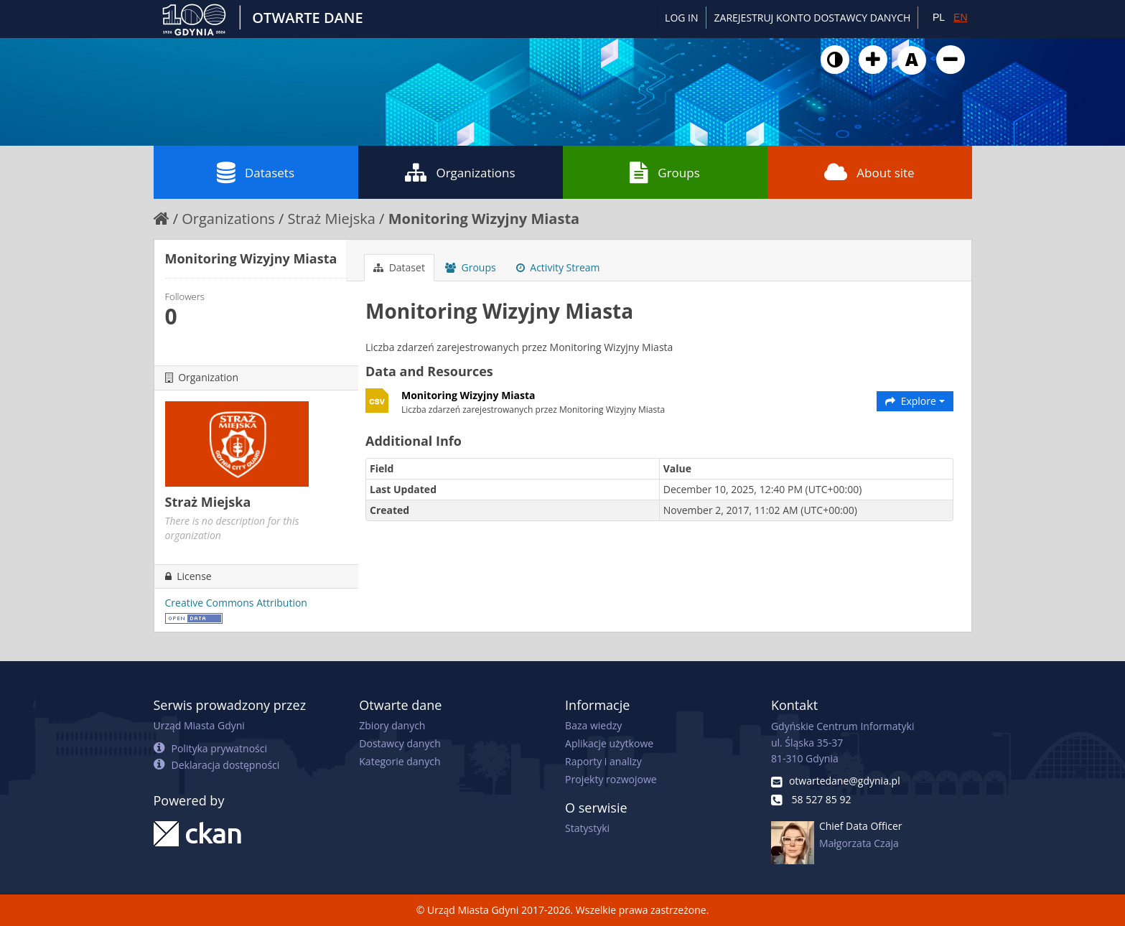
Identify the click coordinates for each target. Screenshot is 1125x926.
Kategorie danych (399, 761)
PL (939, 17)
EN (960, 17)
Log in (681, 17)
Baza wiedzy (593, 725)
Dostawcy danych (399, 743)
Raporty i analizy (603, 761)
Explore (915, 401)
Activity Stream (558, 267)
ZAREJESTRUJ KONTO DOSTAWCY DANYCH (812, 17)
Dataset (399, 267)
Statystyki (587, 828)
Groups (664, 172)
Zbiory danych (392, 725)
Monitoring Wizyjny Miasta (484, 218)
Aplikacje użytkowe (609, 743)
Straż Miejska (331, 218)
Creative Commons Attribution (236, 602)
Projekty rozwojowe (611, 779)
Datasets (255, 172)
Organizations (460, 172)
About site (869, 172)
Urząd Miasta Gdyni (199, 725)
